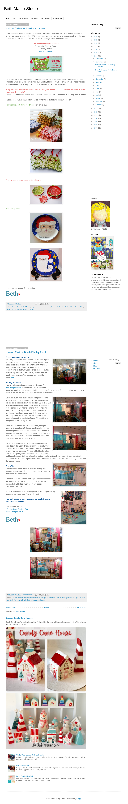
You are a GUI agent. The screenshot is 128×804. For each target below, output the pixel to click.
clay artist (40, 307)
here (12, 377)
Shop (95, 366)
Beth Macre (60, 598)
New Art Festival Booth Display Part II (26, 352)
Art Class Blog (45, 18)
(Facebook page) (46, 51)
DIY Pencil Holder (22, 765)
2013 (96, 109)
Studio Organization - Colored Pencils (30, 755)
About (14, 18)
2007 (96, 128)
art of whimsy (51, 598)
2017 (96, 46)
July (97, 85)
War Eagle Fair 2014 (78, 598)
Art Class (96, 369)
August (98, 82)
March (98, 98)
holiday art (10, 309)
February (99, 101)
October (99, 76)
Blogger (79, 799)
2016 (96, 49)
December (100, 59)
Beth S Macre (26, 307)
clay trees (47, 307)
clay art (33, 307)
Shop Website (23, 18)
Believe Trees (16, 307)
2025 (96, 37)
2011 (96, 115)
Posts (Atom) (20, 611)
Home (7, 18)
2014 (96, 56)
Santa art (31, 309)
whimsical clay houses (38, 600)
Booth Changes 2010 (14, 512)
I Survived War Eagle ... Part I (17, 509)
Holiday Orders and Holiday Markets (25, 28)
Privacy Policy (57, 18)
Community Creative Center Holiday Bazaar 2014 (67, 307)
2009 (96, 121)
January (99, 105)
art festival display (30, 598)
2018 (96, 43)
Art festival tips (41, 598)
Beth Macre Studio (21, 8)
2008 (96, 125)
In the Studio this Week (24, 776)
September (100, 79)
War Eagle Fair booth (13, 600)
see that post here (13, 388)
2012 (96, 112)
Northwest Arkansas (20, 309)
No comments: (28, 304)
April (97, 95)
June (98, 89)
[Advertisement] (46, 330)
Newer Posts (11, 607)
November (100, 62)
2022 (96, 40)
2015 (96, 53)
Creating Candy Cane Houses (19, 618)
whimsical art (25, 600)
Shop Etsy (34, 18)
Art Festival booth (17, 598)
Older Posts (81, 607)
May (97, 92)
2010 (96, 118)
